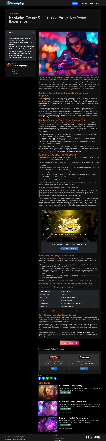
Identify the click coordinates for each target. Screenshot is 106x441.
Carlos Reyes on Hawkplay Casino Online (21, 49)
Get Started (84, 368)
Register (75, 3)
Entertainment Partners (59, 438)
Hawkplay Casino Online (52, 157)
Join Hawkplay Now (69, 248)
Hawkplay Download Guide (51, 117)
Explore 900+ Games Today (70, 386)
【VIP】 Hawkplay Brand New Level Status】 (69, 244)
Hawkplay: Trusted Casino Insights (73, 418)
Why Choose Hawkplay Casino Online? (20, 57)
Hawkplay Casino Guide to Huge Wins (71, 151)
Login (97, 3)
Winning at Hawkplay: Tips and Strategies (21, 46)
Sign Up (54, 368)
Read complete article (65, 392)
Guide (91, 3)
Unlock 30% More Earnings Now (72, 402)
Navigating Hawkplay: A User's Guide (20, 51)
